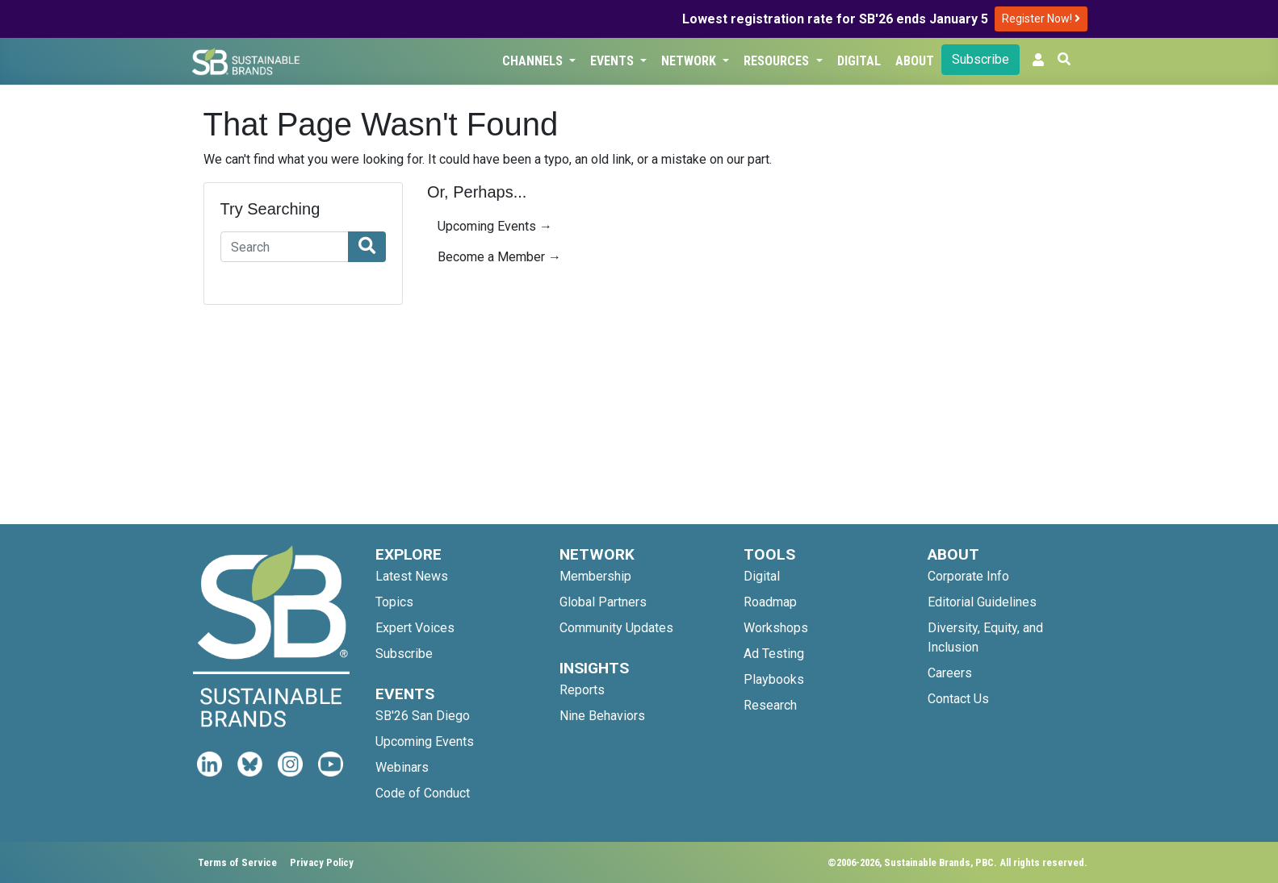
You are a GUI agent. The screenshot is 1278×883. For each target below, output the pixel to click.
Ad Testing (774, 653)
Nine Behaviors (602, 715)
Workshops (776, 627)
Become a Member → (499, 256)
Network (690, 61)
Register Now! (1041, 18)
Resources (778, 61)
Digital (859, 61)
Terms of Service (237, 862)
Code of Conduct (422, 793)
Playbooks (774, 679)
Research (770, 705)
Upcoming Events (424, 741)
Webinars (402, 767)
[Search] (285, 246)
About (914, 61)
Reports (582, 690)
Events (613, 61)
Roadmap (770, 602)
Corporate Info (968, 576)
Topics (394, 602)
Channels (534, 61)
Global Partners (603, 602)
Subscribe (980, 59)
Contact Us (958, 698)
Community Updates (616, 627)
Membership (595, 576)
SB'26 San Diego (422, 715)
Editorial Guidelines (982, 602)
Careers (950, 673)
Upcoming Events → (495, 226)
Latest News (411, 576)
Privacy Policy (322, 862)
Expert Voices (415, 627)
